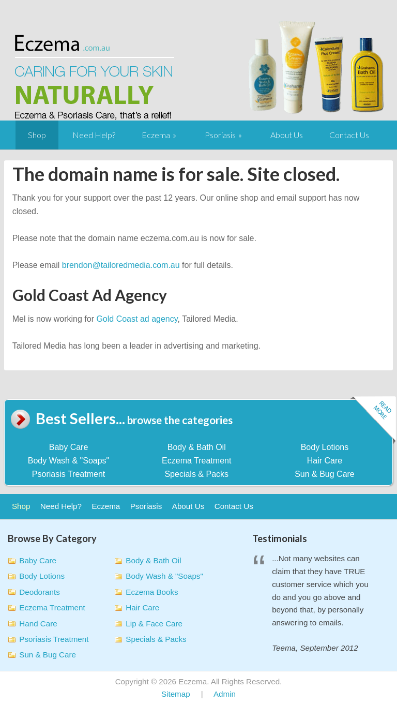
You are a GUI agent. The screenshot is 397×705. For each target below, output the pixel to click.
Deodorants (39, 592)
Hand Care (38, 623)
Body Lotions (325, 447)
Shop (37, 135)
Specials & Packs (196, 474)
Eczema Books (152, 592)
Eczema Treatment (196, 460)
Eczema (156, 135)
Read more (372, 420)
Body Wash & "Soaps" (69, 460)
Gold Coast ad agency (136, 318)
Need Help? (93, 135)
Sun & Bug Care (325, 474)
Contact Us (349, 135)
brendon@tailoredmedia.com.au (121, 265)
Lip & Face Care (154, 623)
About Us (286, 135)
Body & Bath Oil (196, 447)
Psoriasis (220, 135)
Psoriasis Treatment (68, 474)
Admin (224, 693)
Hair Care (324, 460)
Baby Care (68, 447)
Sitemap (175, 693)
